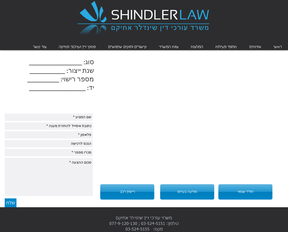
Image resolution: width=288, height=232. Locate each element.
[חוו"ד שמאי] (245, 192)
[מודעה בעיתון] (187, 192)
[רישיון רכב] (127, 192)
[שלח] (10, 202)
